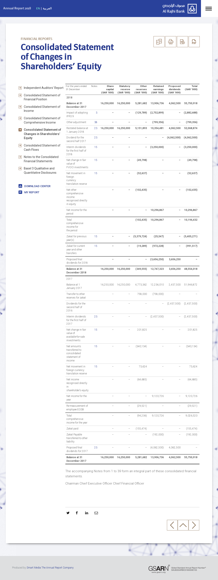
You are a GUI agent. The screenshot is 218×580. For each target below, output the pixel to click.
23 (95, 128)
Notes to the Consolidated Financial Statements (41, 159)
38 (95, 122)
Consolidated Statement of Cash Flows (42, 147)
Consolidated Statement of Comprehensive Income (42, 120)
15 (95, 147)
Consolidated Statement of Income (42, 109)
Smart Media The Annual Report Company (50, 567)
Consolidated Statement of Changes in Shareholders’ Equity (42, 134)
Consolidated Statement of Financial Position (42, 97)
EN (38, 8)
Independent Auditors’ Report (43, 88)
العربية (47, 8)
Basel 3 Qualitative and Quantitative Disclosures (40, 170)
